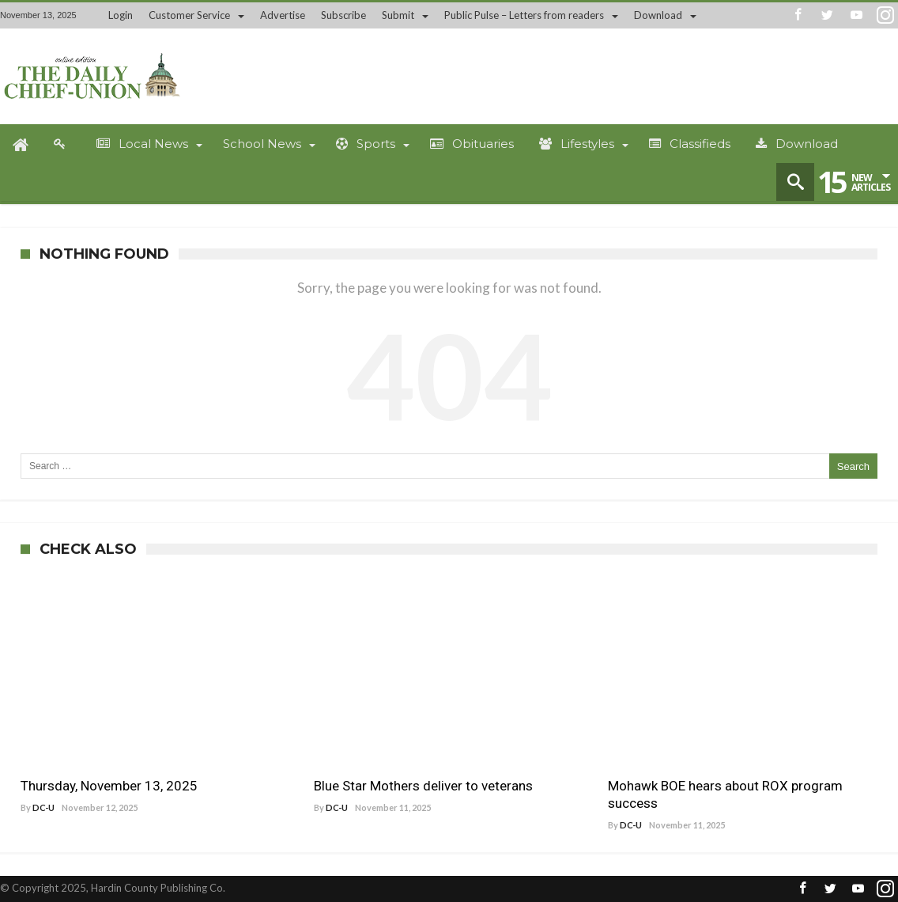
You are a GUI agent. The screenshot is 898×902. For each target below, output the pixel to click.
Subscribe (343, 15)
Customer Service (189, 15)
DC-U (43, 807)
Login (120, 15)
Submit (398, 15)
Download (658, 15)
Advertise (282, 15)
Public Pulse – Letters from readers (524, 15)
